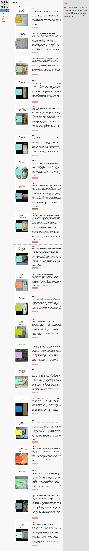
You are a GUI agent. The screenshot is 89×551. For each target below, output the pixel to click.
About (3, 14)
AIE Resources (5, 23)
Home (3, 13)
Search (3, 18)
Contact (3, 24)
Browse (3, 16)
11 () (50, 541)
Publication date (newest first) (31, 6)
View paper (35, 27)
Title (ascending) (21, 6)
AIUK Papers (4, 21)
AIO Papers (4, 19)
